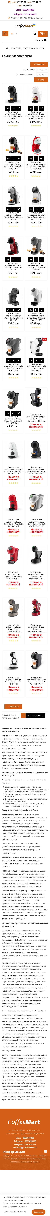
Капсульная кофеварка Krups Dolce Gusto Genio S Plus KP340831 (13, 419)
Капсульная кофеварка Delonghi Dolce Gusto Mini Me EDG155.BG (36, 215)
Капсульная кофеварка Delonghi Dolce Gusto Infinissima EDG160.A (36, 417)
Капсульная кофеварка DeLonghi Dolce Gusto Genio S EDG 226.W (36, 367)
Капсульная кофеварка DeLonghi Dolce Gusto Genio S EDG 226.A (13, 367)
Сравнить (38, 64)
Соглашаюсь (38, 1212)
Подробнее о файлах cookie (15, 1211)
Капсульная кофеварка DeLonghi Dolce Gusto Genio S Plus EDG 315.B (36, 680)
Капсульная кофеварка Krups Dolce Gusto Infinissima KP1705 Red (36, 629)
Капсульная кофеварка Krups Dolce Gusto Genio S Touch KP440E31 (36, 522)
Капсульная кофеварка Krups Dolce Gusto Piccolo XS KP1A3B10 (13, 115)
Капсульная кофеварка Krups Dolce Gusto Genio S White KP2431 (36, 316)
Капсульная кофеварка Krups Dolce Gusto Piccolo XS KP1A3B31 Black (36, 470)
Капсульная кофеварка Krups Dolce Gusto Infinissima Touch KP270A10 (13, 629)
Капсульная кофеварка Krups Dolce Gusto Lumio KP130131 (13, 680)
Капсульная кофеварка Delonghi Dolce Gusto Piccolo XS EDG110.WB (14, 470)
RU (12, 34)
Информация (14, 1152)
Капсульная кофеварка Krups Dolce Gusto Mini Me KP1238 (13, 316)
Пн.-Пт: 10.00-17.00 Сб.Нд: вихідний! (25, 18)
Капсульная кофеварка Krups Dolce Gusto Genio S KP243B (36, 266)
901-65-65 (19, 2)
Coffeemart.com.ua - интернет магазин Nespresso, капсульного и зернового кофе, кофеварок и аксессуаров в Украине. (25, 1158)
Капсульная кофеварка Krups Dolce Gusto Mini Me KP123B (13, 215)
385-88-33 (25, 5)
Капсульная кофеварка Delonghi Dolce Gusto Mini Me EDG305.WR (36, 165)
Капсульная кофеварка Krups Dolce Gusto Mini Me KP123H (13, 266)
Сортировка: (29, 69)
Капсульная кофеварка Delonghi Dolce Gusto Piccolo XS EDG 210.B (14, 165)
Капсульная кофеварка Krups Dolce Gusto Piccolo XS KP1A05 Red (14, 522)
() (42, 33)
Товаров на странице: (25, 74)
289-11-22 (34, 2)
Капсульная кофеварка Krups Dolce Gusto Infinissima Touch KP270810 (36, 576)
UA (16, 34)
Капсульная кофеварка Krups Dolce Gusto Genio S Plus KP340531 (13, 575)
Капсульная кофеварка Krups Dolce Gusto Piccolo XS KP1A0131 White (36, 115)
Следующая (38, 715)
